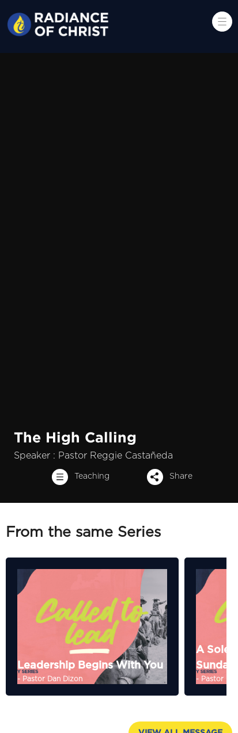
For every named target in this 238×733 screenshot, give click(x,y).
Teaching (77, 477)
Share (166, 477)
